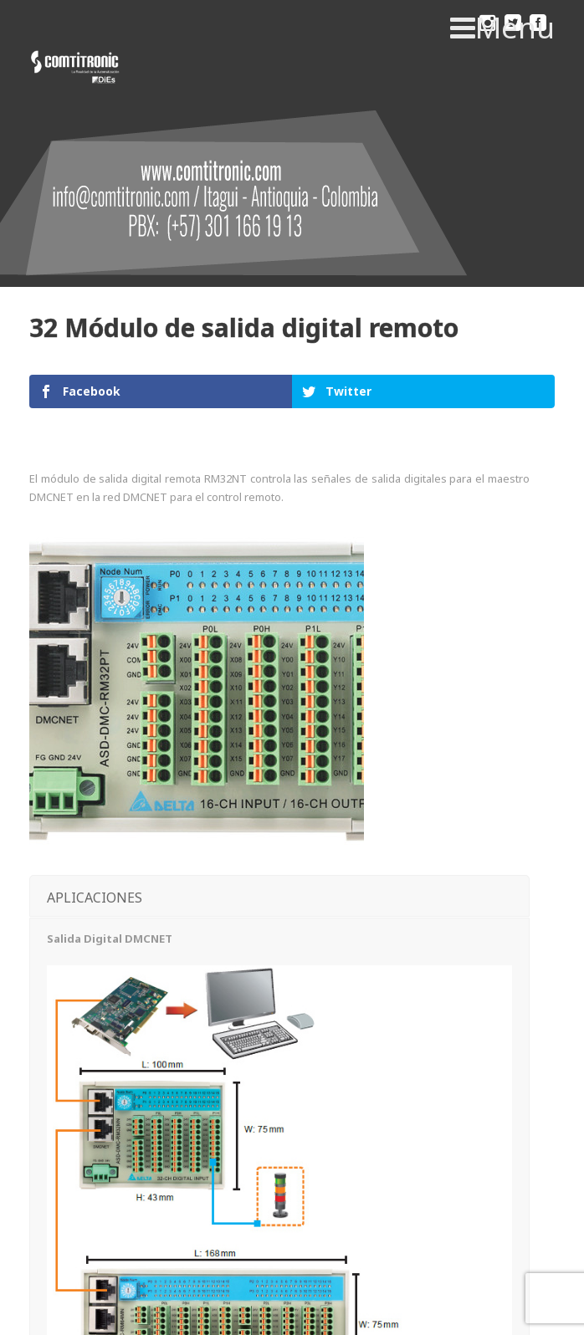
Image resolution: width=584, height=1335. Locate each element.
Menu (502, 27)
